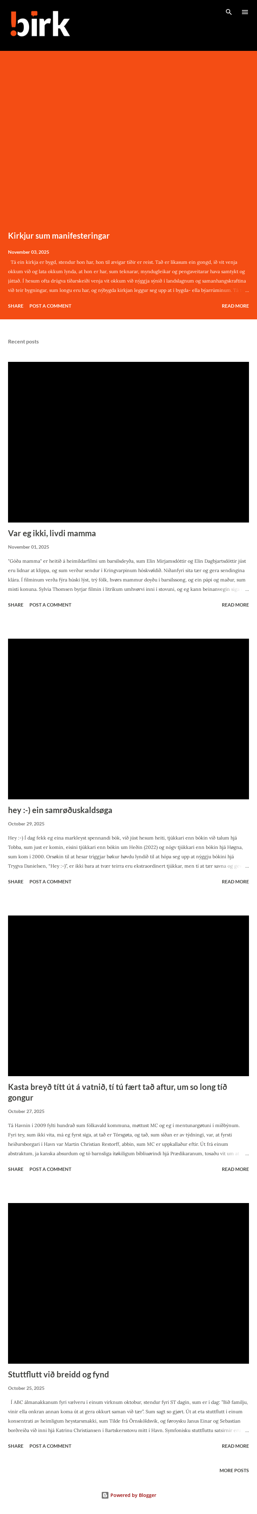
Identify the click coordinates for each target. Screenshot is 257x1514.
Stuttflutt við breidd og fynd (58, 1374)
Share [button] (15, 306)
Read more (235, 306)
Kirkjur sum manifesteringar (59, 235)
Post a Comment (50, 306)
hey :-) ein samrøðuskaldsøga (60, 810)
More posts (234, 1470)
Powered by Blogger (128, 1495)
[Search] (229, 12)
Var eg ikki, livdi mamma (52, 533)
